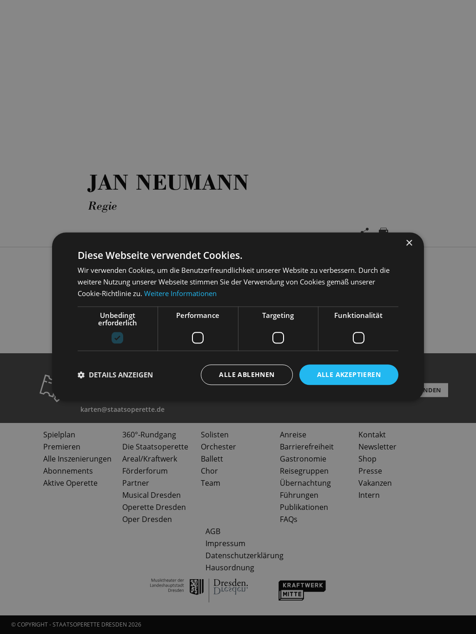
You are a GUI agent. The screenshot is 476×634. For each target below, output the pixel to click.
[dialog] (238, 317)
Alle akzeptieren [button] (349, 374)
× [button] (408, 243)
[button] (115, 374)
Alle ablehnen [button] (246, 374)
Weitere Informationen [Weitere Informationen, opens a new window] (180, 293)
